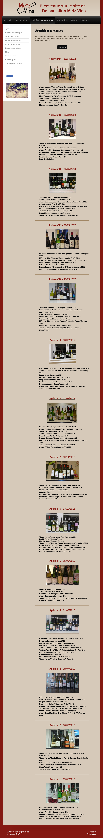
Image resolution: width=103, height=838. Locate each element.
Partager (9, 76)
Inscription (62, 47)
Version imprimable (14, 832)
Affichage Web (91, 834)
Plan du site (25, 832)
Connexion (93, 832)
